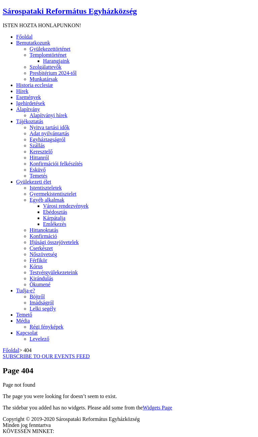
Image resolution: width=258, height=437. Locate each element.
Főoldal (11, 350)
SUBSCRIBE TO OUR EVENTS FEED (46, 356)
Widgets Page (157, 407)
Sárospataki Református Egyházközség (70, 11)
